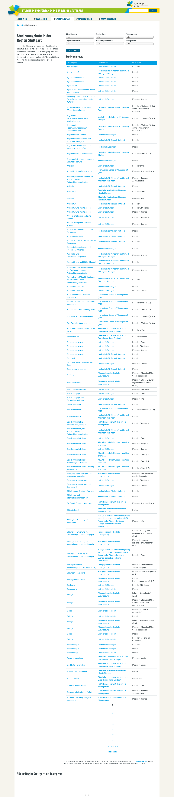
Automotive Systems (75, 286)
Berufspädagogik (74, 393)
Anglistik (70, 166)
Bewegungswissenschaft (77, 480)
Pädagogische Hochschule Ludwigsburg (109, 374)
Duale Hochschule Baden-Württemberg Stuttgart (113, 108)
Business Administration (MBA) (79, 692)
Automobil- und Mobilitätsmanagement (76, 255)
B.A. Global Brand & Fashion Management (78, 296)
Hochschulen (41, 19)
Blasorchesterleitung (75, 658)
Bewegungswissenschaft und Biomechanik (79, 485)
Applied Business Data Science (79, 171)
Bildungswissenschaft (76, 580)
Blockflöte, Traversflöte (76, 665)
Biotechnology (72, 653)
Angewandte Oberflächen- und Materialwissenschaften (79, 146)
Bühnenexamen (73, 678)
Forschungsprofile (109, 19)
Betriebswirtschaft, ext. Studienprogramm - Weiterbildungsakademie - (77, 431)
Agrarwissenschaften (75, 78)
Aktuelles (23, 19)
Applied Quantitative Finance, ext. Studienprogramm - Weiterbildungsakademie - (80, 179)
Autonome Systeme (75, 291)
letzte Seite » (113, 752)
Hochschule (103, 63)
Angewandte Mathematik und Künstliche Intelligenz (79, 140)
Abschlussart (71, 34)
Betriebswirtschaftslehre (76, 438)
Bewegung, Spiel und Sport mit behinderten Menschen (79, 474)
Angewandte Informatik (76, 135)
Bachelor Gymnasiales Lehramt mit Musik (81, 329)
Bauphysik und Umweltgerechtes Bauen (80, 363)
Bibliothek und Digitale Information (81, 491)
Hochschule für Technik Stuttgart (111, 140)
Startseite (20, 25)
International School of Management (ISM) (113, 171)
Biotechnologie (73, 645)
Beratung (70, 374)
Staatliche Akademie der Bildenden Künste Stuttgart (112, 191)
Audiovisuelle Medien (75, 236)
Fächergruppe (131, 34)
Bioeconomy (72, 589)
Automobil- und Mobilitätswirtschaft (81, 262)
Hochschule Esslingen (107, 135)
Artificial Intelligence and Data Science (79, 217)
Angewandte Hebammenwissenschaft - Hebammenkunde (77, 128)
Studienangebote (63, 19)
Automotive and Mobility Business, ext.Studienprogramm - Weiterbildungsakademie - (81, 280)
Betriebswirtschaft (74, 404)
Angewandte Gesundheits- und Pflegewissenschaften (79, 108)
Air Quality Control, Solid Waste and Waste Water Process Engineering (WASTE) (81, 99)
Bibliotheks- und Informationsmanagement (77, 496)
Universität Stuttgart (106, 99)
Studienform (101, 34)
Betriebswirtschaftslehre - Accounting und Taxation (77, 461)
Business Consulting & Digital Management (79, 698)
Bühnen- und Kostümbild (77, 672)
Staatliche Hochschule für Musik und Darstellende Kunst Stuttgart (113, 329)
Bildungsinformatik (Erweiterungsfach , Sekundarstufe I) (81, 566)
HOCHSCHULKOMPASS (138, 761)
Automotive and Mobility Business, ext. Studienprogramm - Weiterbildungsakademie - (81, 270)
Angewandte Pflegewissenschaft (80, 154)
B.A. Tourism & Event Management (81, 310)
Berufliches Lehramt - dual (77, 389)
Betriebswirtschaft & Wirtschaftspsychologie (76, 423)
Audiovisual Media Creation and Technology (80, 230)
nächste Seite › (113, 746)
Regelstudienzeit (73, 41)
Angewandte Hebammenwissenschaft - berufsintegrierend (77, 118)
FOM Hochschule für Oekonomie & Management (112, 423)
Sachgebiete (131, 41)
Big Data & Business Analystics (79, 503)
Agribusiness (72, 86)
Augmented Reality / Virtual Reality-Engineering (81, 241)
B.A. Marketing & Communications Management (81, 302)
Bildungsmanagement (76, 573)
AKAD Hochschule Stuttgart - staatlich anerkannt (113, 443)
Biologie (70, 594)
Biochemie (71, 585)
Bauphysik (71, 358)
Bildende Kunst (73, 510)
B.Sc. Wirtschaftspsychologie (78, 323)
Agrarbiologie (72, 67)
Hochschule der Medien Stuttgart (111, 231)
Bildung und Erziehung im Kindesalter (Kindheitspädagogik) (80, 533)
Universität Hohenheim (107, 67)
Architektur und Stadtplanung (79, 208)
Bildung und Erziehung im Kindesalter (77, 521)
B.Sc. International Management (80, 316)
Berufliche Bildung (74, 383)
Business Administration (77, 685)
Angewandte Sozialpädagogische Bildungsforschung (80, 160)
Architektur (71, 186)
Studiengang (72, 63)
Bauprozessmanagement (77, 369)
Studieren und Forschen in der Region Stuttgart (52, 10)
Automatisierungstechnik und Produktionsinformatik (79, 248)
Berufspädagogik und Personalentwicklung (75, 398)
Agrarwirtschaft (73, 72)
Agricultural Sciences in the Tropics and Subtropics (81, 91)
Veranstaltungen (85, 19)
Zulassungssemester (104, 41)
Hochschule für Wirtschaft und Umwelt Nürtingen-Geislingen (113, 72)
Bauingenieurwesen (75, 342)
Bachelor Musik (73, 337)
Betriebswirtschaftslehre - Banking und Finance (80, 468)
